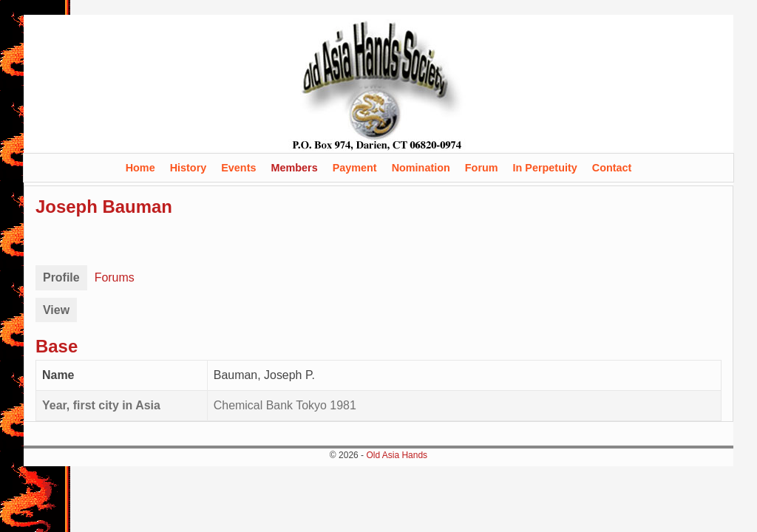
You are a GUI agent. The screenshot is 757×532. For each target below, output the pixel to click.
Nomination (421, 168)
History (188, 168)
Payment (355, 168)
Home (140, 168)
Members (294, 168)
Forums (115, 277)
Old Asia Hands (396, 455)
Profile (61, 277)
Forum (481, 168)
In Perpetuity (545, 168)
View (56, 310)
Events (238, 168)
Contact (612, 168)
